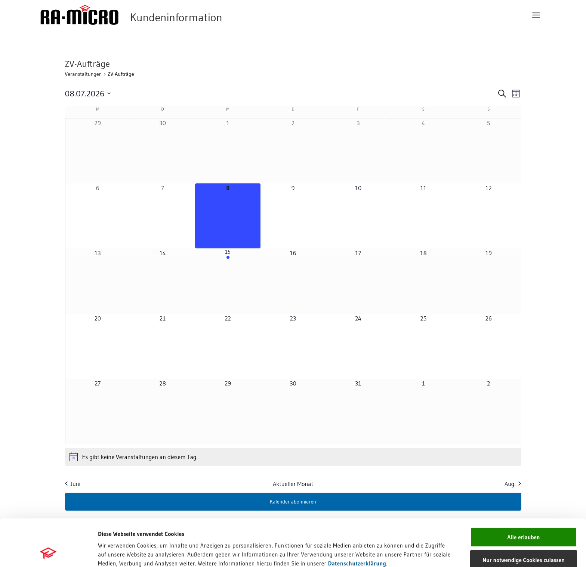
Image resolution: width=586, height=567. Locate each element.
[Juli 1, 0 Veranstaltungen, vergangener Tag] (227, 150)
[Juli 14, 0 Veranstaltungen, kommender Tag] (162, 280)
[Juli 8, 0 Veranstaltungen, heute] (227, 215)
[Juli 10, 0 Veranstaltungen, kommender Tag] (358, 215)
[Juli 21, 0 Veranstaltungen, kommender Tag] (162, 346)
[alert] (293, 457)
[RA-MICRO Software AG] (161, 15)
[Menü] (536, 15)
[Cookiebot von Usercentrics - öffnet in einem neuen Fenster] (48, 552)
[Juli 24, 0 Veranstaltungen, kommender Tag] (358, 346)
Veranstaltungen (83, 74)
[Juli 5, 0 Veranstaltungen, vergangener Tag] (488, 150)
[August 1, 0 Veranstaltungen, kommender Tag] (423, 411)
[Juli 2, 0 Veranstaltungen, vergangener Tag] (293, 150)
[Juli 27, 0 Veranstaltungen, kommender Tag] (97, 411)
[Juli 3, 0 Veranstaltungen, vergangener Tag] (358, 150)
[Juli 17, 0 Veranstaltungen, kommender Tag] (358, 280)
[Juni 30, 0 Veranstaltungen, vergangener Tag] (162, 150)
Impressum (112, 528)
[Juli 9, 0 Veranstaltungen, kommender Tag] (293, 215)
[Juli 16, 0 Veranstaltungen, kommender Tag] (293, 280)
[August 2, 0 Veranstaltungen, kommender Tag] (488, 411)
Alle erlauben (523, 492)
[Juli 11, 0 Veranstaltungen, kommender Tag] (423, 215)
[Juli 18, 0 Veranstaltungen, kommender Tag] (423, 280)
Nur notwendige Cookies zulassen (523, 515)
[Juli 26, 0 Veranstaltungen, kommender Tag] (488, 346)
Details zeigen (377, 552)
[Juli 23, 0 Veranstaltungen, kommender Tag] (293, 346)
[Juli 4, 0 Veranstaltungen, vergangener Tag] (423, 150)
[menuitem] (536, 15)
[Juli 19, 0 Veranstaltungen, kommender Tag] (488, 280)
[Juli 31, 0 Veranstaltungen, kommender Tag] (358, 411)
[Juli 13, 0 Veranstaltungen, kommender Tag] (97, 280)
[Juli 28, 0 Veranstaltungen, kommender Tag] (162, 411)
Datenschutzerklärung (357, 519)
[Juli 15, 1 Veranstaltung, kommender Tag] (227, 280)
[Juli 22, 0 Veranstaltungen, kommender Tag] (227, 346)
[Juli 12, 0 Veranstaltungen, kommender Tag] (488, 215)
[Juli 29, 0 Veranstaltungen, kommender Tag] (227, 411)
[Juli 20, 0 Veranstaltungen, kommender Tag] (97, 346)
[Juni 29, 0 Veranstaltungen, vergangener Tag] (97, 150)
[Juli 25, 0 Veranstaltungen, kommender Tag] (423, 346)
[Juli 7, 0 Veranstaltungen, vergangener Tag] (162, 215)
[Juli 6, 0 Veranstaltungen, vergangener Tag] (97, 215)
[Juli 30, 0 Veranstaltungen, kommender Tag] (293, 411)
